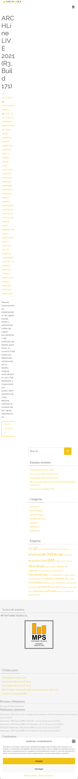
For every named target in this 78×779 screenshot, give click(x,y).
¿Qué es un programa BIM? (42, 489)
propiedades (8, 257)
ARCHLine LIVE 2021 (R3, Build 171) (8, 52)
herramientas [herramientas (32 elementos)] (38, 574)
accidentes (7, 121)
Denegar (39, 769)
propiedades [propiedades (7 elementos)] (33, 587)
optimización (8, 237)
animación (7, 137)
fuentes (5, 197)
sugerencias (7, 277)
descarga (6, 181)
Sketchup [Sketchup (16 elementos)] (38, 591)
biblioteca (6, 149)
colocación (7, 169)
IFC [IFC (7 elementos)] (49, 575)
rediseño (6, 265)
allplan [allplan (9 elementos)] (57, 549)
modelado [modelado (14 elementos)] (47, 578)
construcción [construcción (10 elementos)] (65, 561)
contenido (7, 173)
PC (8, 249)
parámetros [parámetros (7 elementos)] (47, 583)
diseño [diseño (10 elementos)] (53, 566)
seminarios (35, 527)
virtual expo (7, 293)
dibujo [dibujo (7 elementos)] (47, 567)
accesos (9, 117)
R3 (13, 261)
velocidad (6, 285)
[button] (73, 741)
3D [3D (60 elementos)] (35, 548)
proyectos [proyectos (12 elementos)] (56, 587)
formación (34, 507)
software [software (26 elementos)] (50, 591)
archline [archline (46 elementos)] (34, 554)
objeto (5, 233)
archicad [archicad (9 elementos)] (64, 549)
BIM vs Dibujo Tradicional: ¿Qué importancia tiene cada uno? (30, 690)
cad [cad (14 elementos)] (57, 561)
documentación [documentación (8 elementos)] (45, 571)
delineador (7, 177)
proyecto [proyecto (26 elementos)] (44, 586)
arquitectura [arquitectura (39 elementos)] (37, 560)
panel (4, 241)
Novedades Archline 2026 (42, 470)
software (6, 273)
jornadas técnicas (38, 519)
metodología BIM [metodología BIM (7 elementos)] (34, 579)
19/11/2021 (7, 97)
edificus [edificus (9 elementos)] (60, 571)
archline (5, 141)
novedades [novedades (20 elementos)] (35, 582)
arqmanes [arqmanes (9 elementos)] (67, 555)
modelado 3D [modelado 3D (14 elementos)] (60, 578)
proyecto (6, 261)
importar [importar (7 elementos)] (65, 575)
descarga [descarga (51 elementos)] (36, 566)
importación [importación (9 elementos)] (57, 575)
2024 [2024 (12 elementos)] (51, 549)
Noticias (5, 109)
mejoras (5, 221)
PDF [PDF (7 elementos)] (53, 583)
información (7, 213)
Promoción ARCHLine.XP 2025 (44, 474)
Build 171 (6, 153)
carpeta (5, 161)
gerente (5, 201)
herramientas (8, 205)
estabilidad (7, 185)
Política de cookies (30, 775)
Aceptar (39, 761)
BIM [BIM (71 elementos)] (50, 560)
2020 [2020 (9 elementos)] (40, 549)
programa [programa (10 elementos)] (71, 583)
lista (12, 217)
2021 (7, 113)
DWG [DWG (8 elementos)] (54, 571)
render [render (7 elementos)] (64, 587)
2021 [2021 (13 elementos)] (45, 549)
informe (5, 217)
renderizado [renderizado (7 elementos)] (72, 587)
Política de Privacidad (45, 775)
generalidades (36, 515)
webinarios (35, 531)
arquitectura (7, 145)
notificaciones (8, 229)
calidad (5, 157)
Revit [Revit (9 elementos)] (30, 591)
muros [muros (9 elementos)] (71, 579)
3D (3, 117)
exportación (7, 189)
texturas (5, 281)
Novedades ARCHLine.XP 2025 (44, 478)
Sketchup (6, 269)
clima (4, 165)
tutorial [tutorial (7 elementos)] (59, 591)
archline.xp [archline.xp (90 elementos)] (52, 554)
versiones (6, 289)
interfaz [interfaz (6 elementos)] (72, 575)
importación (7, 209)
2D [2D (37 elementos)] (30, 548)
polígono (6, 253)
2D (12, 113)
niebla (5, 225)
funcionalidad (8, 105)
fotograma (7, 193)
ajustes (5, 133)
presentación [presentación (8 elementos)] (61, 583)
